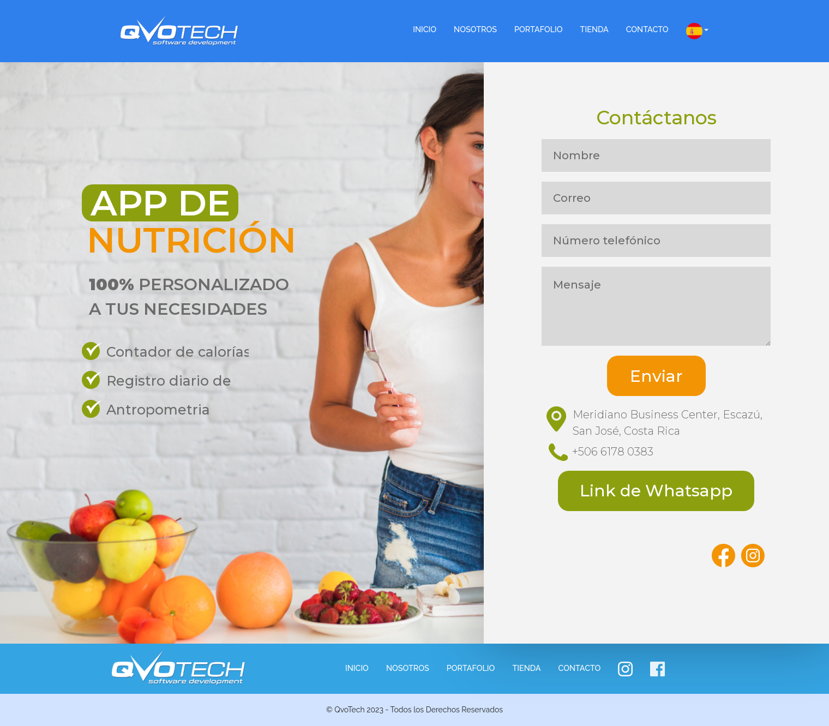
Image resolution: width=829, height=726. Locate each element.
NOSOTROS (475, 29)
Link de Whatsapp (656, 491)
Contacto (647, 29)
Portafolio (538, 29)
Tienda (594, 29)
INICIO (424, 29)
